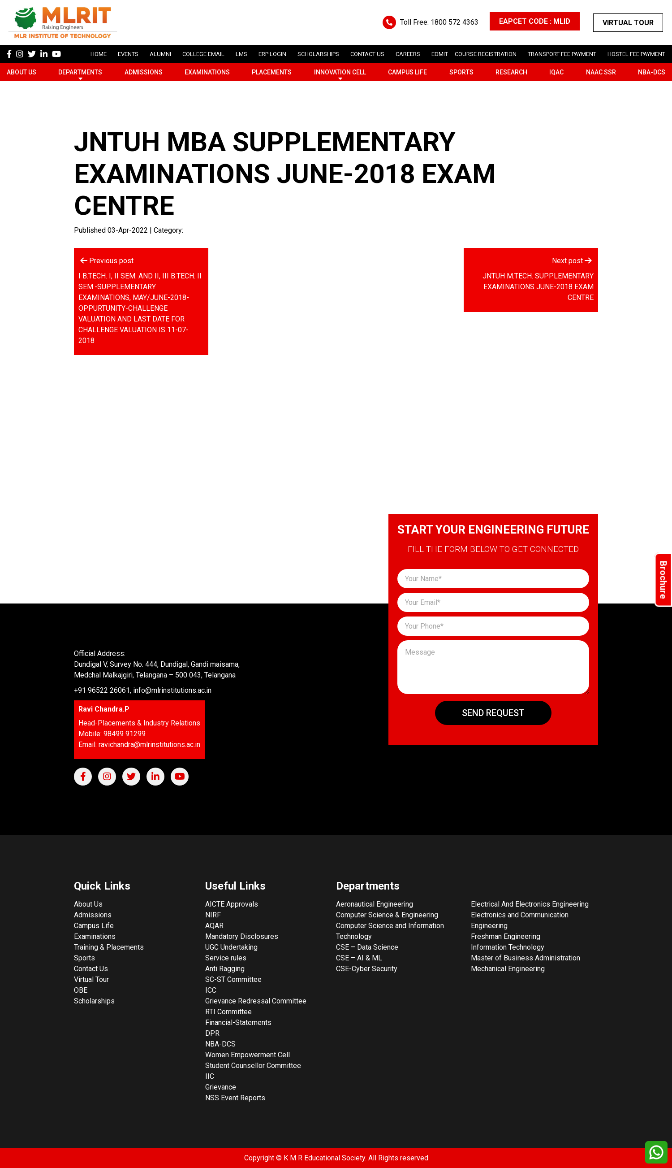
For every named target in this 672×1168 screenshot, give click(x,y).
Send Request (493, 713)
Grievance (220, 1087)
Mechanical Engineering (508, 968)
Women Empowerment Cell (247, 1055)
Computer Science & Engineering (387, 915)
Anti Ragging (225, 968)
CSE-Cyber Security (366, 968)
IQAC (556, 72)
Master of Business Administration (525, 958)
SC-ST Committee (233, 979)
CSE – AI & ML (359, 958)
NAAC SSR (601, 72)
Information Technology (507, 947)
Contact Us (367, 54)
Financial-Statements (238, 1022)
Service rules (225, 958)
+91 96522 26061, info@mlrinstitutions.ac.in (142, 690)
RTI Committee (228, 1011)
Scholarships (94, 1001)
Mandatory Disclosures (241, 936)
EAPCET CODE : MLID (534, 21)
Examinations (207, 72)
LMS (241, 54)
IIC (209, 1076)
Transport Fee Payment (562, 54)
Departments (80, 72)
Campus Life (407, 72)
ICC (210, 990)
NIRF (213, 915)
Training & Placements (109, 947)
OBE (80, 990)
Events (128, 54)
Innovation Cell (340, 72)
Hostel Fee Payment (636, 54)
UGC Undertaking (231, 947)
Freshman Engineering (505, 936)
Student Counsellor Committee (253, 1065)
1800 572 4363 (454, 22)
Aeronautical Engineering (374, 904)
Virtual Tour (628, 22)
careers (408, 54)
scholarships (318, 54)
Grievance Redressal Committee (255, 1001)
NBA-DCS (651, 72)
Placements (272, 72)
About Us (21, 72)
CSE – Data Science (367, 947)
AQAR (214, 925)
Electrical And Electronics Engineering (530, 904)
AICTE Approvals (231, 904)
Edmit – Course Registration (474, 54)
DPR (212, 1033)
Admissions (144, 72)
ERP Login (272, 54)
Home (98, 54)
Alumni (160, 54)
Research (511, 72)
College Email (203, 54)
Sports (461, 72)
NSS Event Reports (235, 1098)
